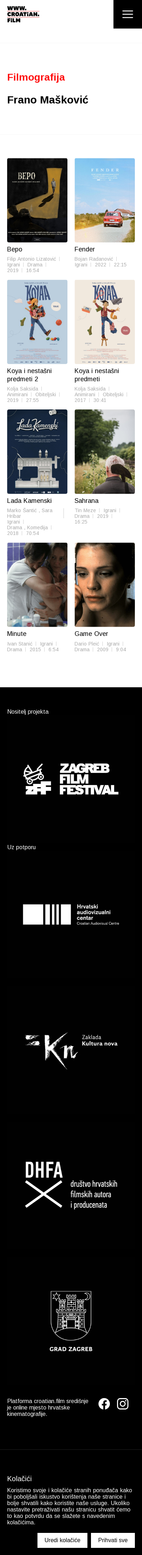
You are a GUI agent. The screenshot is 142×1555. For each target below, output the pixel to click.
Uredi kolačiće (62, 1540)
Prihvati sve (113, 1540)
